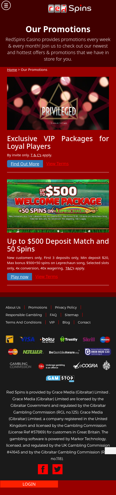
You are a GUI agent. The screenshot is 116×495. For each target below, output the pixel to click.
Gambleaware (64, 352)
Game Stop (60, 378)
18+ (52, 365)
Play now (19, 276)
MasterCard (13, 352)
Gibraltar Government (106, 365)
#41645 (13, 452)
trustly (69, 339)
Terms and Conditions (23, 322)
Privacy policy (66, 307)
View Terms (57, 163)
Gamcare (98, 352)
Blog (66, 322)
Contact (84, 322)
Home (12, 69)
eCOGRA (85, 365)
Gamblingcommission (21, 365)
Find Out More (25, 164)
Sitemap (71, 315)
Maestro (105, 339)
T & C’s (36, 155)
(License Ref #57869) (27, 432)
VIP (51, 322)
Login (29, 484)
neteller (33, 352)
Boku (47, 339)
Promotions (37, 307)
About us (13, 307)
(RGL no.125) (67, 412)
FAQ (53, 315)
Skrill (89, 339)
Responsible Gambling (24, 315)
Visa (27, 339)
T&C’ (69, 268)
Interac (9, 339)
